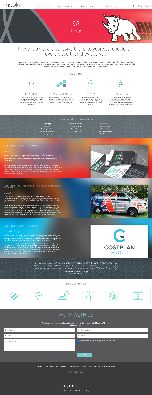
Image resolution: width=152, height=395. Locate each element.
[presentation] (93, 347)
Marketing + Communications (70, 366)
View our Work (65, 6)
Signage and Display (109, 366)
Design (46, 366)
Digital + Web (54, 366)
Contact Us (110, 6)
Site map (81, 391)
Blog (87, 391)
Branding (39, 366)
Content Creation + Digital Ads (90, 366)
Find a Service (42, 6)
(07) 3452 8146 (141, 5)
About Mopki (87, 6)
